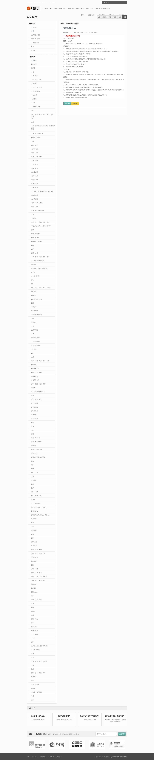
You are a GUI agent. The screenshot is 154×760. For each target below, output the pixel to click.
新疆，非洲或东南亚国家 (38, 457)
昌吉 (32, 461)
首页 (82, 15)
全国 (32, 122)
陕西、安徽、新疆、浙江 (38, 673)
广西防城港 (34, 418)
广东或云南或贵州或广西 (38, 392)
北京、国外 (34, 160)
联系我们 (122, 15)
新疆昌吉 (33, 445)
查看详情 (67, 104)
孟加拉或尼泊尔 (35, 345)
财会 (32, 46)
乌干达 (33, 103)
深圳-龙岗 (34, 542)
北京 (32, 141)
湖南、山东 (34, 569)
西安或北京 (34, 627)
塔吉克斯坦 (34, 311)
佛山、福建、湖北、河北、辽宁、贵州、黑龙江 (42, 114)
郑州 (32, 653)
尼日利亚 (33, 349)
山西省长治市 (35, 368)
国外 (32, 303)
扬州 (32, 430)
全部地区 (33, 60)
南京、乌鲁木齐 (35, 234)
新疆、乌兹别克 (35, 438)
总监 (110, 17)
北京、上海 (34, 153)
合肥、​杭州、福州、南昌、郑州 (40, 257)
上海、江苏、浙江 (36, 79)
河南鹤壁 (33, 519)
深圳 (32, 538)
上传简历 (121, 734)
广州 (32, 395)
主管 (120, 17)
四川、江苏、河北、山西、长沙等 (41, 288)
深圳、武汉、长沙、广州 (38, 553)
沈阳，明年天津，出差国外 (39, 507)
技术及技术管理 (35, 35)
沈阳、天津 (34, 492)
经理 (115, 17)
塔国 (32, 318)
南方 (32, 245)
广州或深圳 (34, 411)
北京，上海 (34, 207)
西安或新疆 (34, 630)
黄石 (32, 700)
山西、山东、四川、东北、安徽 (40, 361)
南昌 (32, 249)
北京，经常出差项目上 (37, 210)
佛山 (32, 110)
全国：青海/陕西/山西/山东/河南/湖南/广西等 (43, 126)
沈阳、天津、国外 (36, 496)
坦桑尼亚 (33, 307)
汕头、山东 (34, 472)
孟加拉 (33, 334)
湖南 (32, 565)
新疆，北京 (34, 453)
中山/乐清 (34, 95)
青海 (32, 680)
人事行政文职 (35, 43)
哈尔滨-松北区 (35, 276)
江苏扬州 (33, 480)
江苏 (32, 476)
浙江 (32, 526)
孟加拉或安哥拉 (35, 341)
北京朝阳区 (34, 195)
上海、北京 (34, 76)
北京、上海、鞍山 (36, 157)
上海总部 (33, 83)
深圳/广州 (34, 546)
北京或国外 (34, 183)
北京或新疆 (34, 187)
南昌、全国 (34, 253)
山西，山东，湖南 (36, 372)
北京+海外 (34, 145)
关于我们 (91, 15)
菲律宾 (33, 611)
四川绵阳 (33, 291)
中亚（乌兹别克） (36, 91)
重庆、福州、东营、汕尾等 (39, 661)
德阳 (32, 422)
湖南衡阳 (33, 588)
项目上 (33, 688)
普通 (125, 17)
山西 (32, 357)
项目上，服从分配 (36, 692)
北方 (32, 214)
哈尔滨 (33, 272)
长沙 (32, 665)
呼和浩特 (33, 264)
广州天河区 (34, 403)
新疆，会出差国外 (36, 449)
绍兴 (32, 607)
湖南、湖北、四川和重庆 (38, 580)
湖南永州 (33, 584)
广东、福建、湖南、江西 (38, 384)
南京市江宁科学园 (36, 241)
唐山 (32, 280)
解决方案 (102, 15)
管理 (32, 31)
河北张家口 (34, 511)
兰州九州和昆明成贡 (37, 133)
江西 (32, 484)
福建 (32, 603)
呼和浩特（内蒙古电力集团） (39, 268)
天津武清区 (34, 330)
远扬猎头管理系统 (122, 757)
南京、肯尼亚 (35, 237)
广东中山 (33, 388)
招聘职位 (112, 15)
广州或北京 (34, 407)
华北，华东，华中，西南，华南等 (41, 226)
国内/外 (33, 295)
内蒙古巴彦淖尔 (35, 137)
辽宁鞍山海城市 (35, 650)
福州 (32, 596)
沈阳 (32, 488)
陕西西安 (33, 677)
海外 (32, 534)
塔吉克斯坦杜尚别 (36, 314)
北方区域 (33, 218)
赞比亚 (33, 638)
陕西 (32, 669)
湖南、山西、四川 (36, 573)
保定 (32, 118)
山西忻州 (33, 365)
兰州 (32, 130)
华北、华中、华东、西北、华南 (40, 222)
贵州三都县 (34, 634)
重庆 (32, 657)
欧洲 (32, 469)
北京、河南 (34, 164)
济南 (32, 523)
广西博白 (33, 415)
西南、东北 (34, 619)
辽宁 (32, 642)
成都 (32, 426)
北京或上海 (34, 180)
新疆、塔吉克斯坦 (36, 442)
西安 (32, 623)
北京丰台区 (34, 172)
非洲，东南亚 (35, 684)
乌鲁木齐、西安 (35, 106)
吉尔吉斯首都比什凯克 (37, 261)
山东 (32, 353)
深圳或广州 (34, 557)
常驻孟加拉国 (35, 380)
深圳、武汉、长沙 (36, 549)
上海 (32, 72)
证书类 (33, 50)
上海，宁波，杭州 (36, 87)
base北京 (34, 64)
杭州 (32, 465)
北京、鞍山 (34, 168)
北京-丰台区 (34, 149)
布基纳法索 (34, 376)
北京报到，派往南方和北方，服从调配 (42, 191)
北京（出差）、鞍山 (37, 203)
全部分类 (33, 27)
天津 (32, 326)
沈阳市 (33, 499)
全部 (99, 17)
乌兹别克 (33, 99)
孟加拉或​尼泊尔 (35, 338)
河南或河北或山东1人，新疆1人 (40, 515)
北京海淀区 (34, 199)
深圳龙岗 (33, 561)
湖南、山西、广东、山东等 (39, 576)
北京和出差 (34, 176)
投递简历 (75, 104)
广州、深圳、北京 (36, 399)
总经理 (104, 17)
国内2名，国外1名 (36, 299)
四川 (32, 284)
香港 (32, 696)
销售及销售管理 (35, 39)
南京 (32, 230)
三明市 (33, 68)
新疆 (32, 434)
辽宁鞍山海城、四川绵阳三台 (39, 646)
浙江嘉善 (33, 530)
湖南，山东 (34, 592)
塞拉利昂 (33, 322)
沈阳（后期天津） (36, 503)
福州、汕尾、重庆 (36, 600)
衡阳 (32, 615)
